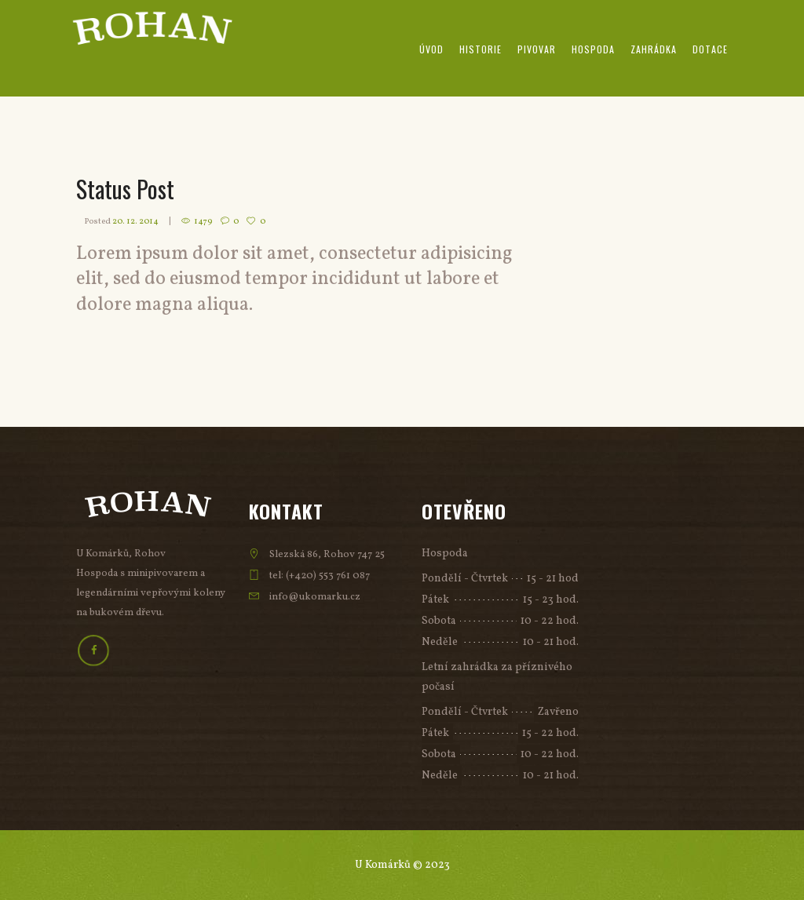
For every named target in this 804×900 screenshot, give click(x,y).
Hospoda (593, 49)
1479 (203, 222)
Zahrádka (653, 49)
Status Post (125, 188)
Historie (480, 49)
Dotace (710, 49)
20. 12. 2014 (135, 222)
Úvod (431, 49)
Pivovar (536, 49)
